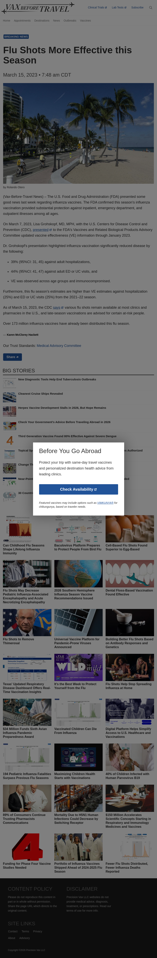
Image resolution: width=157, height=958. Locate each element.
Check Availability (76, 490)
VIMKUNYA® (107, 503)
